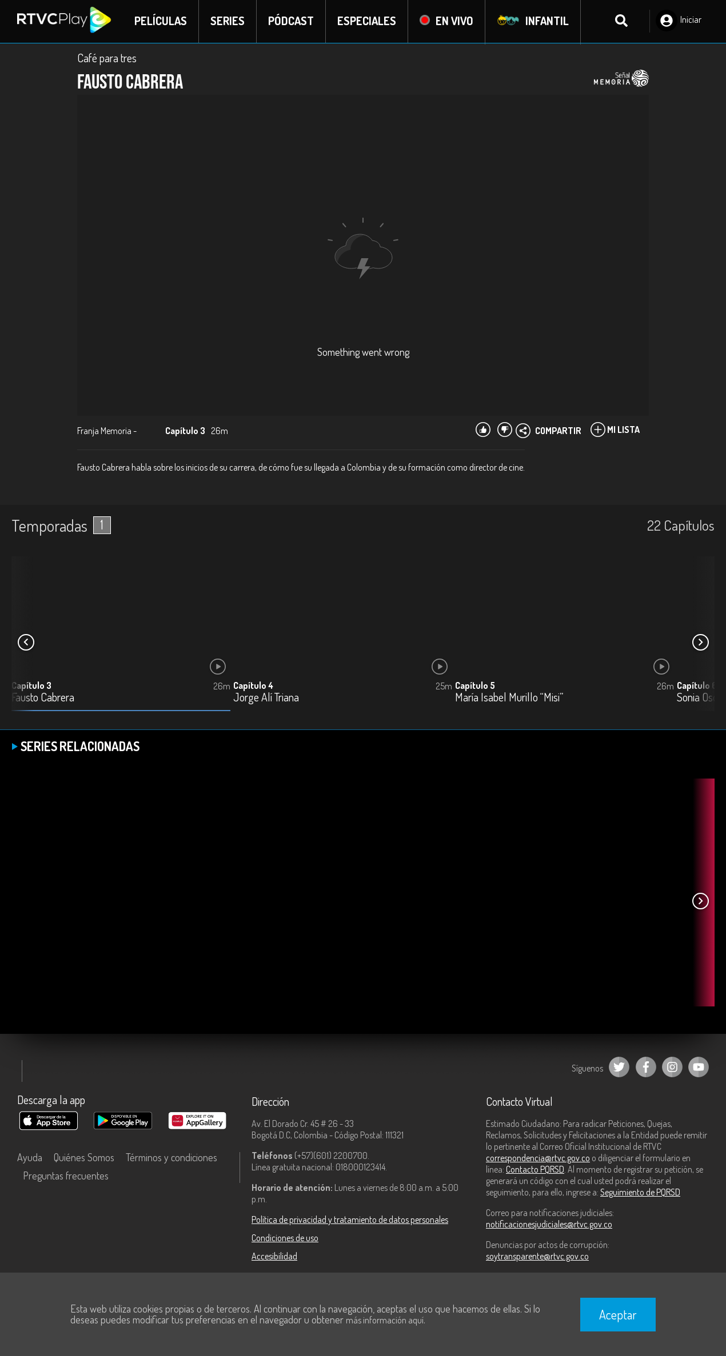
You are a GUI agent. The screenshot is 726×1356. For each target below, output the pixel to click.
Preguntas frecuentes (66, 1176)
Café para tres (107, 58)
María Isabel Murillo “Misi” (509, 698)
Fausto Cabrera (42, 698)
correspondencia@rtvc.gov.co (538, 1158)
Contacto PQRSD (535, 1170)
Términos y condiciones (171, 1158)
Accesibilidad (274, 1256)
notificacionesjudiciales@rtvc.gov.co (549, 1224)
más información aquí (385, 1320)
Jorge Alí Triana (266, 698)
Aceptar (618, 1314)
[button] (700, 643)
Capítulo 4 (253, 686)
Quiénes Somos (84, 1158)
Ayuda (29, 1158)
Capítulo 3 (31, 686)
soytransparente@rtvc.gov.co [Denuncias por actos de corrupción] (537, 1256)
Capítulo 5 (475, 686)
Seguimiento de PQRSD (640, 1192)
